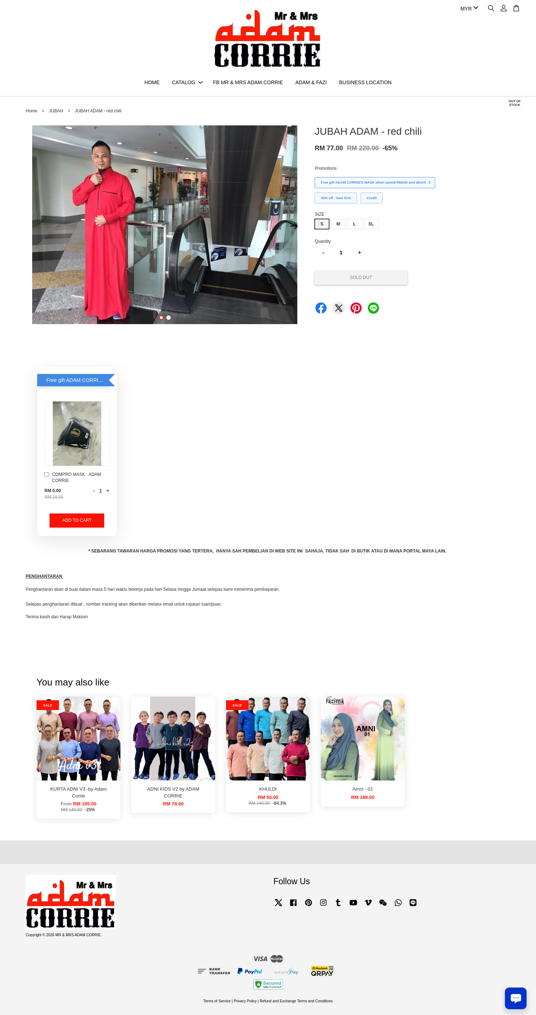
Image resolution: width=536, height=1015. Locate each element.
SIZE (319, 214)
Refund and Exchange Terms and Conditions (296, 1001)
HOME (151, 82)
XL (371, 224)
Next (294, 226)
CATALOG (187, 82)
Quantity (323, 241)
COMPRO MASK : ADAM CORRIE (72, 477)
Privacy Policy (245, 1001)
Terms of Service (217, 1001)
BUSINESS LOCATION (365, 82)
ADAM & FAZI (311, 82)
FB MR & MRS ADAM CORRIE (248, 82)
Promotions (326, 168)
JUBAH (56, 110)
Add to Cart (77, 520)
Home (31, 110)
